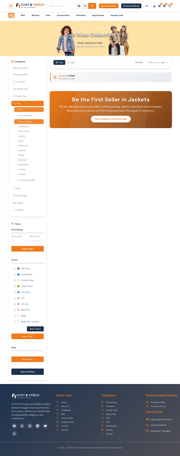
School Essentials (25, 180)
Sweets (18, 202)
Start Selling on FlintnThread (111, 119)
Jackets (20, 136)
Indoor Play (20, 96)
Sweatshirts (22, 164)
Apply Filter (27, 248)
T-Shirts (20, 169)
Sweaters (21, 160)
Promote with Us (131, 6)
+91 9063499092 (156, 425)
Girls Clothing (24, 115)
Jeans (20, 140)
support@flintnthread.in (159, 419)
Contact (62, 426)
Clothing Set (22, 126)
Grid (59, 62)
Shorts (20, 155)
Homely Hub (117, 15)
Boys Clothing (24, 121)
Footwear (81, 15)
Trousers (21, 174)
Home (61, 402)
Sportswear (98, 15)
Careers (62, 430)
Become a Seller (108, 6)
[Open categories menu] (11, 6)
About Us (62, 406)
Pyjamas (21, 150)
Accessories (63, 15)
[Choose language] (146, 5)
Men (23, 15)
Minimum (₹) (16, 236)
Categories (63, 410)
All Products (20, 68)
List (71, 62)
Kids (48, 15)
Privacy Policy (65, 418)
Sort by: (139, 62)
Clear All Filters (27, 372)
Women (35, 15)
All (19, 109)
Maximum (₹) (35, 236)
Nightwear (22, 145)
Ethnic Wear (22, 131)
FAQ (60, 414)
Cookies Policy (65, 422)
